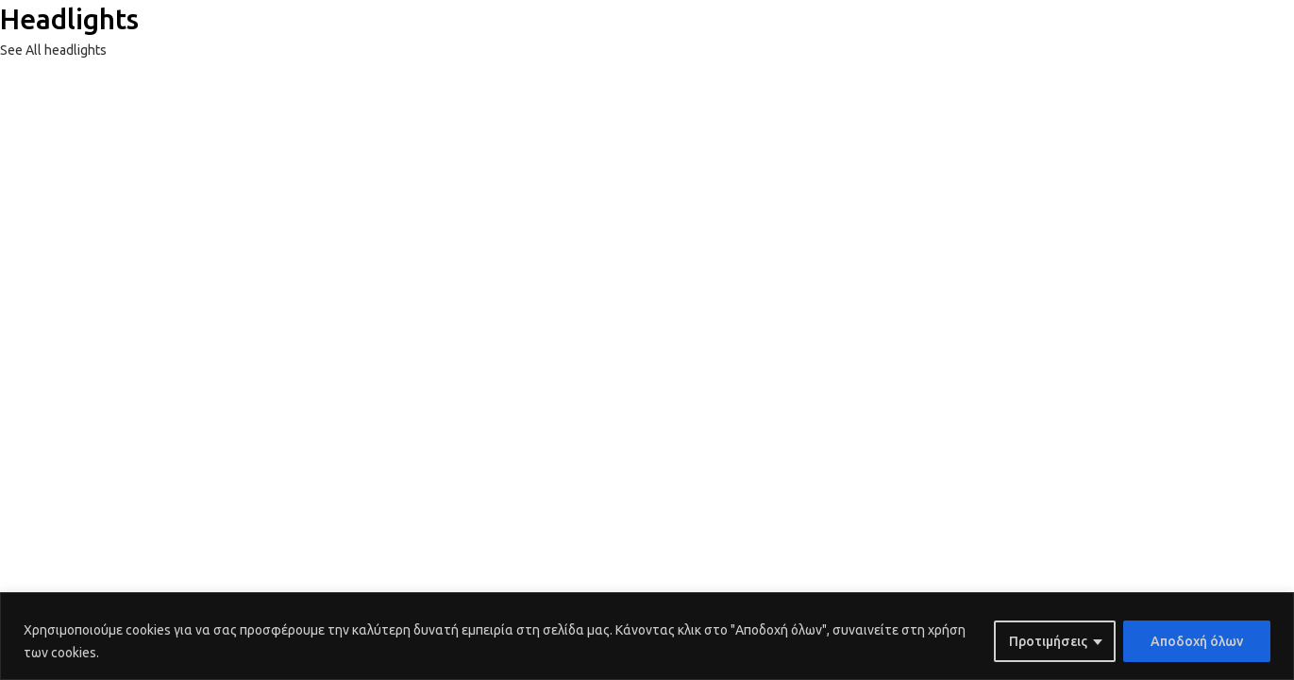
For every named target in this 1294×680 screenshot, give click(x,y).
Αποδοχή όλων (1197, 641)
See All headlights (53, 50)
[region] (647, 636)
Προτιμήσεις (1048, 641)
